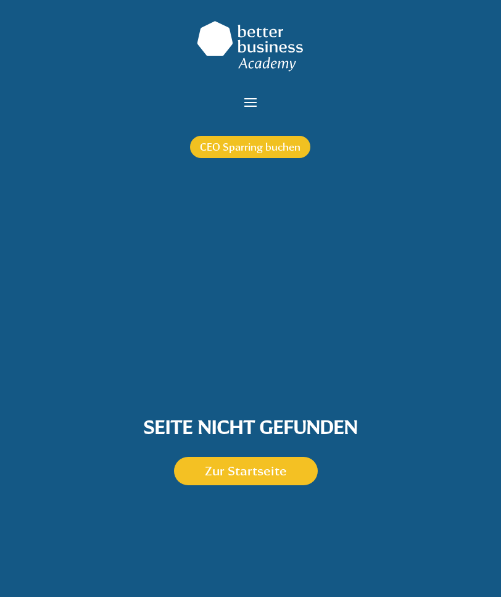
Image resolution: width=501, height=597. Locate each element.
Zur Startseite (246, 470)
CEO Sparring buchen (250, 146)
